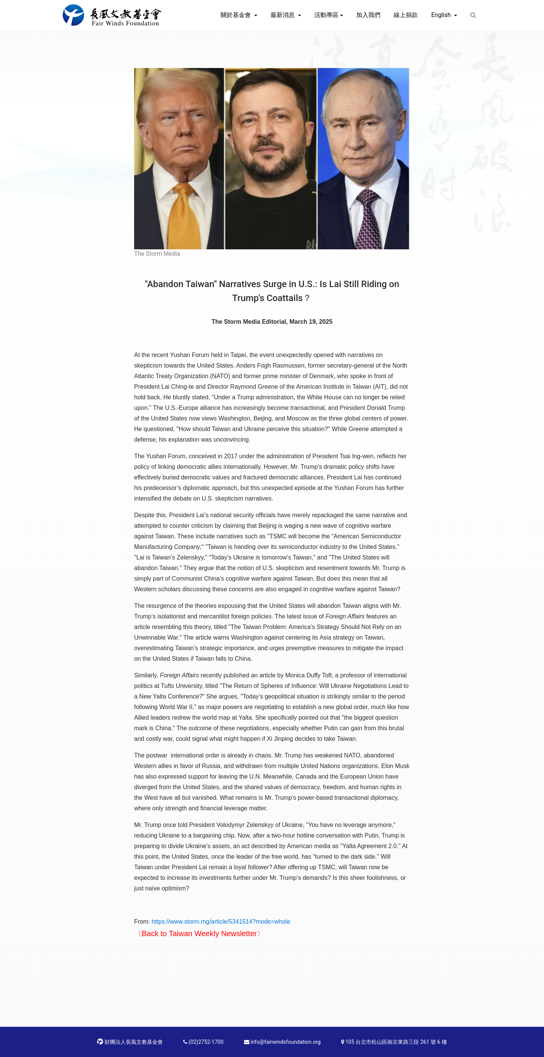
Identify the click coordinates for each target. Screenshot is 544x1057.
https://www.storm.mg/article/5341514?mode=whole (220, 921)
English (441, 15)
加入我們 (368, 15)
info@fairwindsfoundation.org (282, 1042)
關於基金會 (236, 15)
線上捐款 (406, 15)
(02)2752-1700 (203, 1042)
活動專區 (326, 15)
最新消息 (283, 15)
